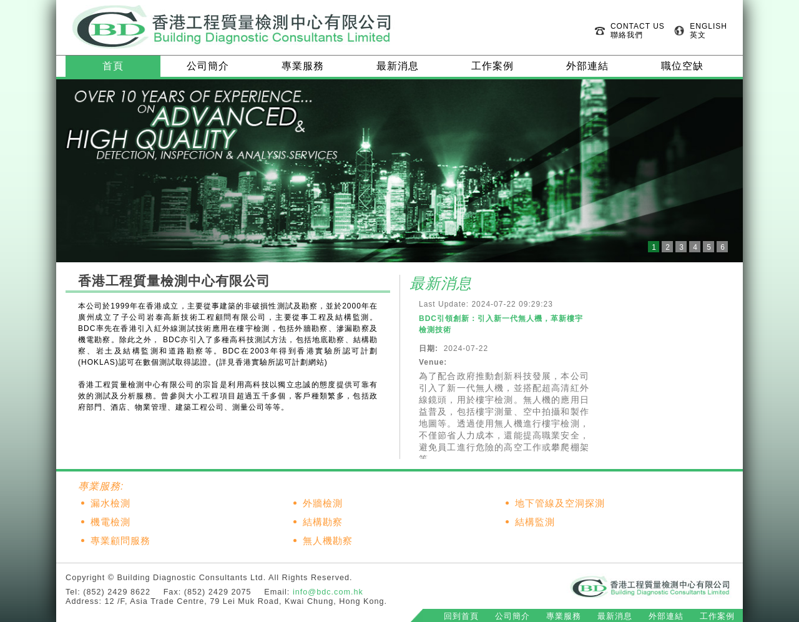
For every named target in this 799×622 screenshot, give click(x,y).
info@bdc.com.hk (328, 592)
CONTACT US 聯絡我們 (637, 30)
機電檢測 (110, 522)
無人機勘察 (328, 541)
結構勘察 (323, 522)
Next (727, 171)
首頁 (113, 66)
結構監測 (535, 522)
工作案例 (492, 66)
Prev (72, 171)
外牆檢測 (323, 503)
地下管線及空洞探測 (560, 503)
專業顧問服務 (120, 541)
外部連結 (587, 66)
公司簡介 (208, 66)
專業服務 (303, 66)
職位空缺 (682, 66)
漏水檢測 (110, 503)
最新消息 (397, 66)
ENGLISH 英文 (708, 30)
